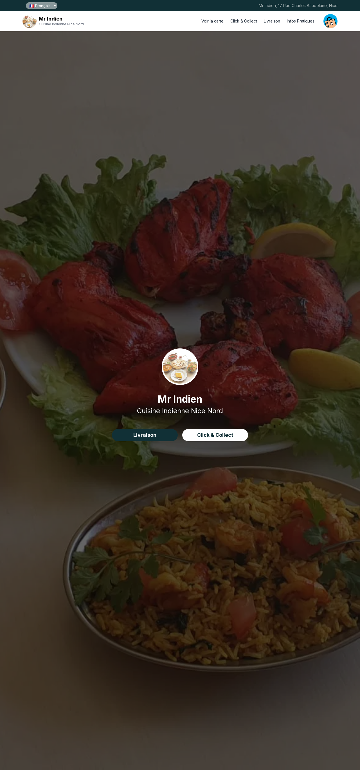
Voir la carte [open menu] (212, 21)
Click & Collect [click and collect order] (243, 21)
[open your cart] (330, 21)
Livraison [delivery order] (272, 21)
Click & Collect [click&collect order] (215, 435)
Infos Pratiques (300, 21)
